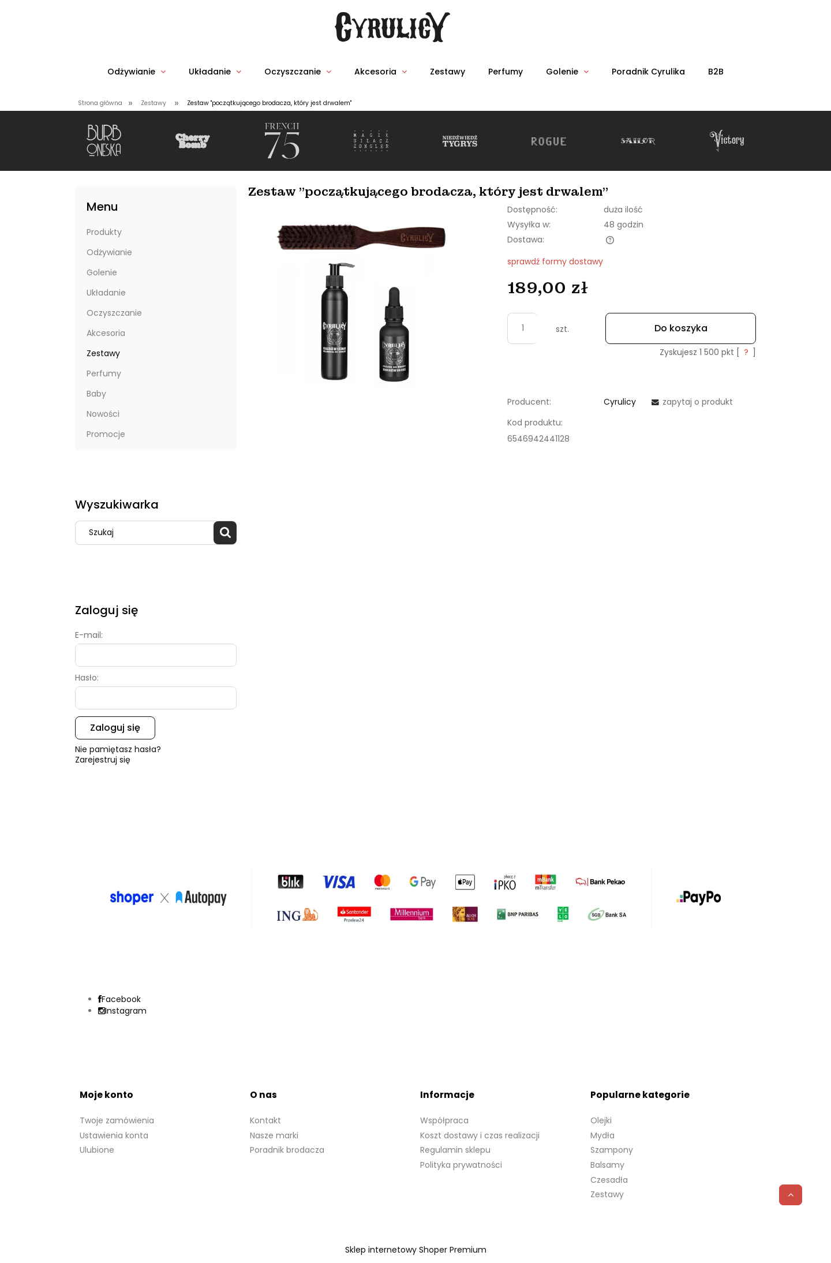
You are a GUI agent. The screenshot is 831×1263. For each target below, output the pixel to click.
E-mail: (89, 635)
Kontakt (265, 1120)
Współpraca (444, 1120)
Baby (96, 393)
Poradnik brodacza (287, 1150)
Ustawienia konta (114, 1135)
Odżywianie (109, 252)
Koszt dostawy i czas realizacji (480, 1135)
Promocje (106, 434)
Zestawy (103, 353)
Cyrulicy (620, 402)
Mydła (602, 1135)
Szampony (611, 1150)
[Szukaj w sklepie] (147, 532)
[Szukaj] (225, 532)
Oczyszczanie (114, 313)
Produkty (104, 232)
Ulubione (97, 1150)
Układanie (106, 292)
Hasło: (87, 677)
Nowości (103, 414)
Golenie (102, 272)
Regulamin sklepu (455, 1150)
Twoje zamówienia (117, 1120)
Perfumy (104, 373)
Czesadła (609, 1180)
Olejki (601, 1120)
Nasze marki (274, 1135)
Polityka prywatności (461, 1165)
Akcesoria (106, 333)
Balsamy (607, 1165)
